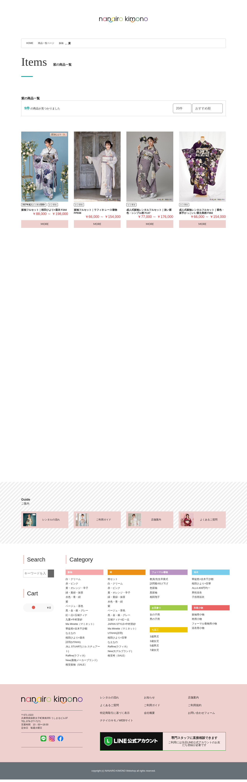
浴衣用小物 (198, 628)
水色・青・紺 (73, 597)
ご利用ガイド (152, 705)
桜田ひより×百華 (117, 637)
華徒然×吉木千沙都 (76, 628)
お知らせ (149, 697)
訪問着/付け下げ (159, 583)
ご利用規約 (194, 705)
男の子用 (155, 619)
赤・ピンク (72, 583)
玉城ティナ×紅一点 (118, 619)
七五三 (155, 629)
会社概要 (149, 712)
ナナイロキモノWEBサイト (116, 720)
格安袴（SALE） (117, 655)
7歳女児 (154, 650)
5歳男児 (154, 645)
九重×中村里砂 (74, 619)
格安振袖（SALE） (76, 664)
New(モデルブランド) (120, 651)
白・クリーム (73, 579)
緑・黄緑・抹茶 (74, 592)
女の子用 (155, 614)
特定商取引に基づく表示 (115, 712)
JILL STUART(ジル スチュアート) (83, 648)
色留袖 (153, 587)
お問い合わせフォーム (201, 712)
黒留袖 (153, 592)
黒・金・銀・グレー (77, 610)
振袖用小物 (198, 614)
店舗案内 (193, 697)
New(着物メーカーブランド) (81, 660)
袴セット (113, 579)
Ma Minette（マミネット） (81, 624)
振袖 (70, 572)
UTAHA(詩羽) (115, 633)
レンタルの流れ (109, 697)
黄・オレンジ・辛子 (77, 587)
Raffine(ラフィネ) (75, 655)
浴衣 (196, 572)
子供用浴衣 (198, 597)
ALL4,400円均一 (201, 587)
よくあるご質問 (109, 705)
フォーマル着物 (160, 572)
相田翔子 (155, 597)
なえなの (71, 633)
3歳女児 (154, 641)
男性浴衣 (197, 592)
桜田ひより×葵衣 (75, 637)
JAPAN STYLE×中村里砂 (122, 624)
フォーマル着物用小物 (204, 623)
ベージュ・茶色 (74, 606)
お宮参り (156, 608)
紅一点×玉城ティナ (76, 615)
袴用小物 (197, 619)
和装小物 (198, 608)
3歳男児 (154, 636)
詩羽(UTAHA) (73, 642)
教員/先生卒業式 (159, 579)
